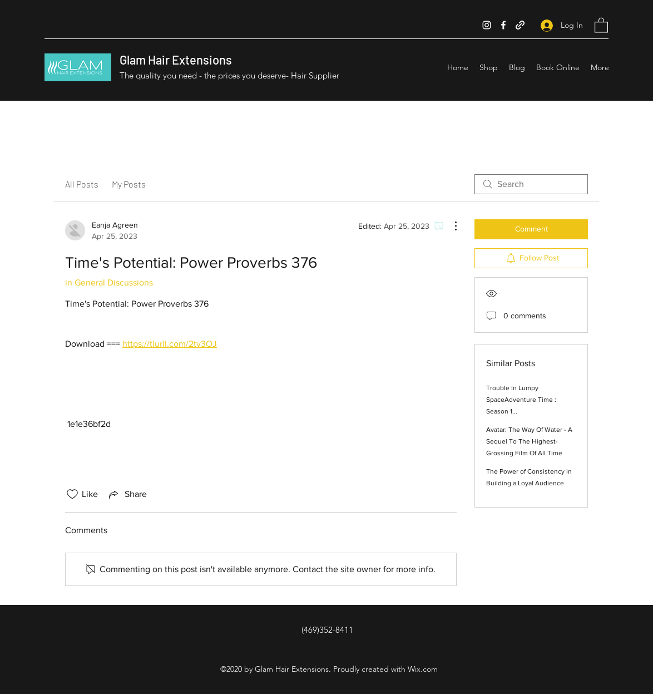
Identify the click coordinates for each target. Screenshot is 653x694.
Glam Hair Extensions (176, 59)
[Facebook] (503, 25)
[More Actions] (450, 226)
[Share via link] (127, 494)
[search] (531, 184)
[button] (601, 25)
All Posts (81, 184)
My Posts (129, 184)
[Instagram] (486, 25)
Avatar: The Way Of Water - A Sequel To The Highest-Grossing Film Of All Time (529, 441)
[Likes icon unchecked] (72, 494)
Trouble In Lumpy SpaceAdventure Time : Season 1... (521, 399)
